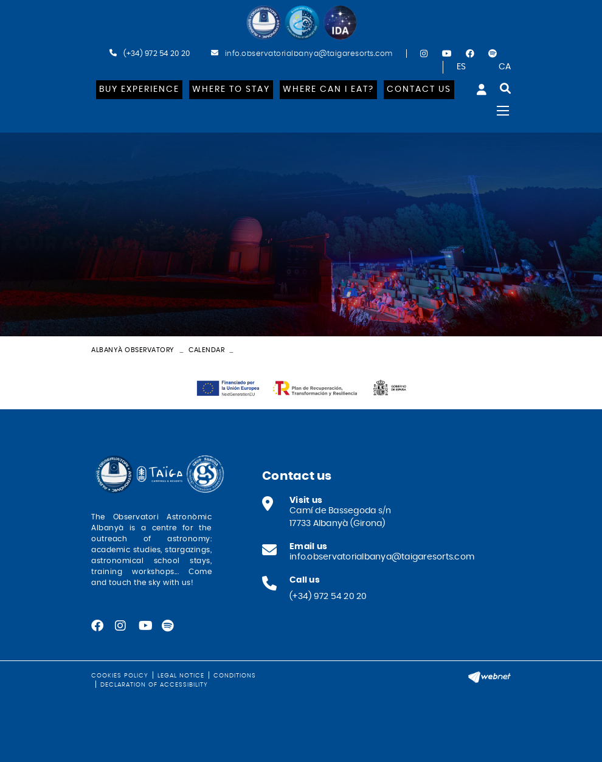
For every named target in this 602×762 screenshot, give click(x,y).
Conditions (234, 676)
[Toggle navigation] (503, 111)
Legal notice (180, 676)
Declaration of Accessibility (154, 685)
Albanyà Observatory (133, 350)
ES (461, 67)
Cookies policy (119, 676)
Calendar (206, 350)
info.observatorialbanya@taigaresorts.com (309, 53)
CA (505, 67)
